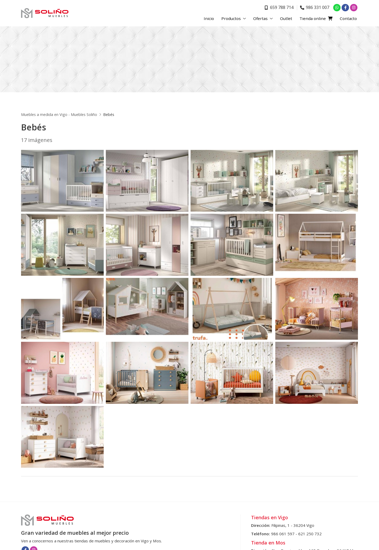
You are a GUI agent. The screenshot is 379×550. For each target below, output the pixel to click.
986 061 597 (283, 533)
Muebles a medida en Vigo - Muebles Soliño (59, 114)
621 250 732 (310, 533)
